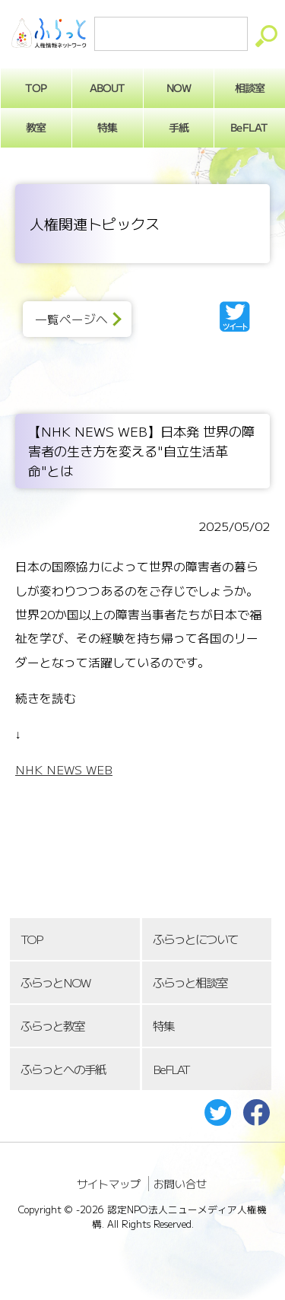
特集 (107, 127)
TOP (31, 939)
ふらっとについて (195, 939)
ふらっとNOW (55, 982)
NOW (178, 87)
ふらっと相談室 (190, 982)
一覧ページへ (71, 319)
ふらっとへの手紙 (63, 1069)
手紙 (178, 127)
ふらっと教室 (52, 1026)
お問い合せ (180, 1183)
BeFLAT (171, 1069)
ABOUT (107, 87)
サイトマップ (109, 1183)
